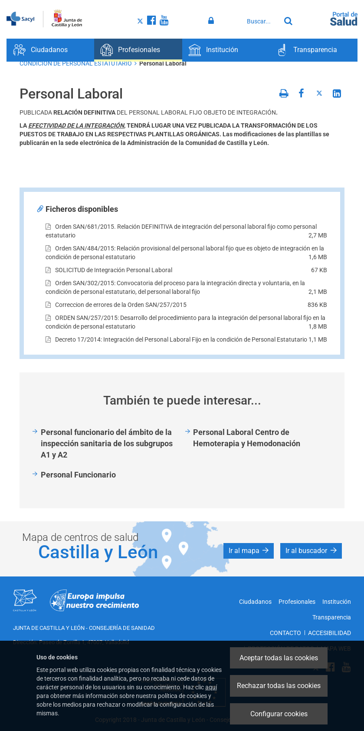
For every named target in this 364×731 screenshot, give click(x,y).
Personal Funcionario (78, 474)
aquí (211, 687)
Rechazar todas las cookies (279, 686)
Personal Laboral (163, 63)
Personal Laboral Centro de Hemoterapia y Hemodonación (246, 438)
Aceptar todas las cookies (278, 658)
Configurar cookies (279, 714)
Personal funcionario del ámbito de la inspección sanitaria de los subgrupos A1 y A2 (107, 443)
